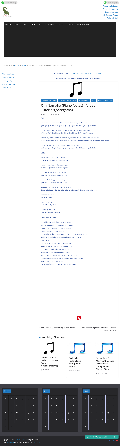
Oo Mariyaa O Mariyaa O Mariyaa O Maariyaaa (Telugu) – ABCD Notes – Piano (105, 363)
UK (77, 74)
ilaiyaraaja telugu (111, 12)
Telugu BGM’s (112, 18)
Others (42, 24)
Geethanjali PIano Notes (49, 100)
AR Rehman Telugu (110, 15)
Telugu (34, 24)
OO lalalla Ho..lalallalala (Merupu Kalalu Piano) (75, 362)
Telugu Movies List (110, 9)
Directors (62, 24)
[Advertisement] (60, 42)
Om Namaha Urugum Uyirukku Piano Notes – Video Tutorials (99, 329)
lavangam (56, 114)
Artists (71, 24)
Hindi (18, 24)
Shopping (9, 24)
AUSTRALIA (92, 74)
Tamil (25, 24)
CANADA (83, 74)
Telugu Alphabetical (110, 6)
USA (73, 74)
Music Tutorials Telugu (105, 100)
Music (94, 100)
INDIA (100, 74)
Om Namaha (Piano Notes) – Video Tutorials (57, 327)
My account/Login (83, 24)
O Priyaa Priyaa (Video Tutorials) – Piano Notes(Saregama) (49, 361)
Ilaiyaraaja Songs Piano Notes (67, 100)
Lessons (52, 24)
